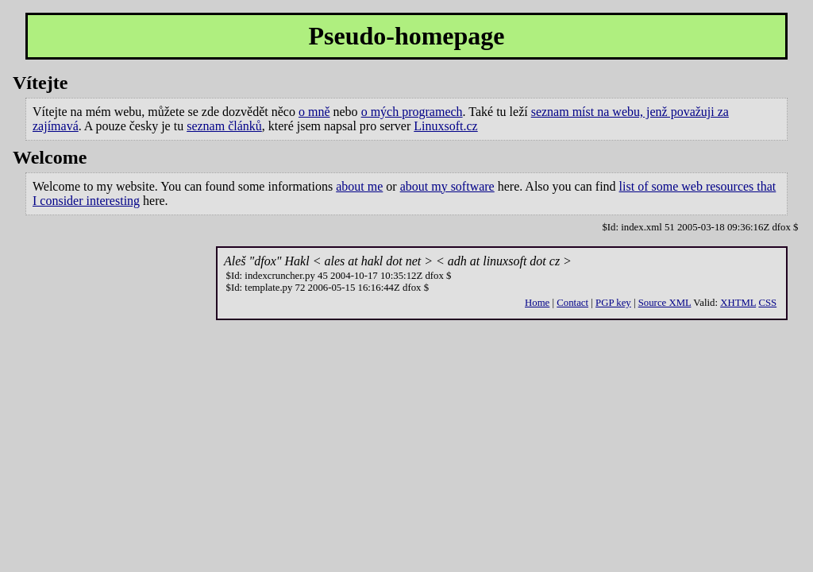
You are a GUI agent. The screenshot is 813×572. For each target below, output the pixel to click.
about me (359, 186)
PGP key (613, 302)
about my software (447, 186)
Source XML (665, 302)
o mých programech (412, 111)
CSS (767, 302)
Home (537, 302)
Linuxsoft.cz (445, 126)
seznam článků (224, 126)
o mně (314, 111)
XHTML (738, 302)
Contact (572, 302)
